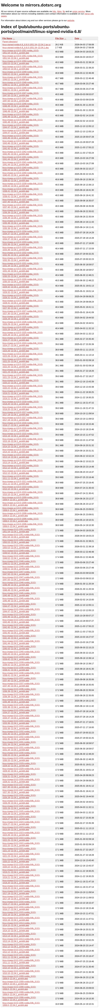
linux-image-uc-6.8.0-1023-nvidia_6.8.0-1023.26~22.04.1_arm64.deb (20, 349)
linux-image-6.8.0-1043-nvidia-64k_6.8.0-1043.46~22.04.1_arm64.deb (21, 621)
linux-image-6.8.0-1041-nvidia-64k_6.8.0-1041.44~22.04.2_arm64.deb (21, 642)
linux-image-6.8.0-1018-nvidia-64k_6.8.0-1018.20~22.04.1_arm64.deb (21, 887)
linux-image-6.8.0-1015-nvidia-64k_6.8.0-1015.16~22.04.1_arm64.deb (21, 919)
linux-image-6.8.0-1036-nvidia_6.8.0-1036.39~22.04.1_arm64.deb (19, 690)
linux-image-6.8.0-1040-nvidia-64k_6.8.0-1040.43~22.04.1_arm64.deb (21, 653)
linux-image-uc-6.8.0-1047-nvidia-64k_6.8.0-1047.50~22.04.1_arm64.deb (22, 99)
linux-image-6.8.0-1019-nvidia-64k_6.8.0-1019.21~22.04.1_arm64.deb (21, 876)
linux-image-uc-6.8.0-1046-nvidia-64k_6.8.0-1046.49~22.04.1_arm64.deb (22, 110)
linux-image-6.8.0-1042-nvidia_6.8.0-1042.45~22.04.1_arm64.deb (19, 626)
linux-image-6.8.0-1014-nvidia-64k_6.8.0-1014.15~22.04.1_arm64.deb (21, 929)
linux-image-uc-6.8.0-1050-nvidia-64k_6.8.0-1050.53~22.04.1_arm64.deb (22, 67)
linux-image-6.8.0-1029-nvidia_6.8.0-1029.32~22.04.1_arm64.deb (19, 764)
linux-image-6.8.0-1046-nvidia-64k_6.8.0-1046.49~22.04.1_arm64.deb (21, 589)
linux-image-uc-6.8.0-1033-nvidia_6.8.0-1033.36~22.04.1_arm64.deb (20, 243)
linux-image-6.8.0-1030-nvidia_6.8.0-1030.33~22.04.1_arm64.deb (19, 754)
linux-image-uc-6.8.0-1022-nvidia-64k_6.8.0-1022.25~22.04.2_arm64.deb (22, 365)
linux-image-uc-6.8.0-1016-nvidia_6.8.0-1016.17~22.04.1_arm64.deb (20, 424)
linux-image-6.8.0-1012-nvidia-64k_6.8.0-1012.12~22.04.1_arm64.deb (21, 951)
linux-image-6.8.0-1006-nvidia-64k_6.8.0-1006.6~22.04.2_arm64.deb (21, 1004)
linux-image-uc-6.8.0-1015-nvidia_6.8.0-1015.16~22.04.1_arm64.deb (20, 435)
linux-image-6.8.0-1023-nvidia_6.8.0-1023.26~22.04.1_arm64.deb (19, 828)
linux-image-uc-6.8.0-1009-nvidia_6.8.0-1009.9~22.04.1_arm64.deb (20, 498)
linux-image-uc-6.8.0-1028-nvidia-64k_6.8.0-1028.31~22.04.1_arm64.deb (22, 302)
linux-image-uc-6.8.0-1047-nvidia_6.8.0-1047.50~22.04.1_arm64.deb (20, 94)
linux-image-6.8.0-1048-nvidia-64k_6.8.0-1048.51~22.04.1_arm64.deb (21, 567)
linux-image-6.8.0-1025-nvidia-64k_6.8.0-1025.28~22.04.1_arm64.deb (21, 812)
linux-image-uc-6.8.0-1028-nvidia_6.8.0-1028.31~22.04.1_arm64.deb (20, 296)
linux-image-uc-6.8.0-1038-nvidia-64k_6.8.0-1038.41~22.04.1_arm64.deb (22, 195)
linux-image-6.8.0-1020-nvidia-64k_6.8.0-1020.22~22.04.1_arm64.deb (21, 865)
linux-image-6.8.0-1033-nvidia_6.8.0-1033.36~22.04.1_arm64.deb (19, 722)
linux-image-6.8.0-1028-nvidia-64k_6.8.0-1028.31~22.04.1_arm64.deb (21, 780)
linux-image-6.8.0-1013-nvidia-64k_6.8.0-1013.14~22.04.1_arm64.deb (21, 940)
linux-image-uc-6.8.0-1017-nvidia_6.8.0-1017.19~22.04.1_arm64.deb (20, 413)
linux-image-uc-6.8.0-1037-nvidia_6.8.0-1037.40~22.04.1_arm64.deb (20, 200)
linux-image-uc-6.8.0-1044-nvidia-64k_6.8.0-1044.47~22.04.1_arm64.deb (22, 131)
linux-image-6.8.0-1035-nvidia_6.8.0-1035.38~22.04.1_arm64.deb (19, 701)
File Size (59, 38)
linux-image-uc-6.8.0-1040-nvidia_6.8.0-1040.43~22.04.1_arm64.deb (20, 168)
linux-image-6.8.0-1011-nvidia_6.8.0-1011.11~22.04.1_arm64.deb (19, 956)
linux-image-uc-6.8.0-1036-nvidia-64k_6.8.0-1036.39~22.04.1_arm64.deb (22, 216)
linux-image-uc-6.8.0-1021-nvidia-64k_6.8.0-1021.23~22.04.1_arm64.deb (22, 376)
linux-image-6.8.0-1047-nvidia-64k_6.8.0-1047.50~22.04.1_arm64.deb (21, 578)
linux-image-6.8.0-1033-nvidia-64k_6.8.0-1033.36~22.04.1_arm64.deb (21, 727)
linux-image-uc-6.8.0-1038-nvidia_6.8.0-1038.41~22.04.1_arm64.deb (20, 190)
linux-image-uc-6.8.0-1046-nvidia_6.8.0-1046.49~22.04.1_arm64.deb (20, 105)
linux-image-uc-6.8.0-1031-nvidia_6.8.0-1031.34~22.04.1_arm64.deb (20, 264)
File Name (7, 38)
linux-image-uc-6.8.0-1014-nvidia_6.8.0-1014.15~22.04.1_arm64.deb (20, 445)
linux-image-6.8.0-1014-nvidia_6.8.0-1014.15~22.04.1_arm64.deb (19, 924)
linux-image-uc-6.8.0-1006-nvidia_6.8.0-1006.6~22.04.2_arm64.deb (20, 520)
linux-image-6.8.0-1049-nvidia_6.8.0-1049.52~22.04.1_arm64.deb (19, 552)
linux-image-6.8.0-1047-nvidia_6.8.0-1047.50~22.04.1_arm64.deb (19, 573)
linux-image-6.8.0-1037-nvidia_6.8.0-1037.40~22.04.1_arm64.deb (19, 679)
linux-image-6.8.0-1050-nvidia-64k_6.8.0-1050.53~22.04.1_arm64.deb (21, 546)
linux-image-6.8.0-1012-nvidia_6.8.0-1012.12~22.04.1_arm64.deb (19, 945)
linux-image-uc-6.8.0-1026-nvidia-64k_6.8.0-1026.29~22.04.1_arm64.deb (22, 323)
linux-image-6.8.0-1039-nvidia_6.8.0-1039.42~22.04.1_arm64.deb (19, 658)
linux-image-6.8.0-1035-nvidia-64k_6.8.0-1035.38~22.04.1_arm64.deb (21, 706)
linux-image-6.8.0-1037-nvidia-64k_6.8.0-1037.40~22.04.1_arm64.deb (21, 685)
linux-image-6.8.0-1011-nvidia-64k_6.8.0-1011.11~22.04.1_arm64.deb (21, 961)
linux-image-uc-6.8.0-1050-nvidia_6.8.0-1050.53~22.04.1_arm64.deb (20, 62)
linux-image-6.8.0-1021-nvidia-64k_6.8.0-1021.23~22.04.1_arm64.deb (21, 855)
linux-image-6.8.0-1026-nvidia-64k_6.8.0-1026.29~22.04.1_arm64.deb (21, 802)
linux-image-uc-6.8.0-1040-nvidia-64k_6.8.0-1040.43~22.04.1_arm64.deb (22, 174)
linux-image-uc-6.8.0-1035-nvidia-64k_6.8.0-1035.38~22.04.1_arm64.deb (22, 227)
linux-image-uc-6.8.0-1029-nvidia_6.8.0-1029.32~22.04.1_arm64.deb (20, 286)
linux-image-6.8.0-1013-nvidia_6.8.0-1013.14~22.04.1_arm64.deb (19, 935)
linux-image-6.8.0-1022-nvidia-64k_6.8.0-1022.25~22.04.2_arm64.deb (21, 844)
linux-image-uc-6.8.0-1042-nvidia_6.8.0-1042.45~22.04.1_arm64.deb (20, 147)
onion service (78, 11)
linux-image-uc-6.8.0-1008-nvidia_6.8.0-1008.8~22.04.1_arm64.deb (20, 509)
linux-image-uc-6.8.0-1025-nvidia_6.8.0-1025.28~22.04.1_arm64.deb (20, 328)
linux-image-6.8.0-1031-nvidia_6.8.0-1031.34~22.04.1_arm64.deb (19, 743)
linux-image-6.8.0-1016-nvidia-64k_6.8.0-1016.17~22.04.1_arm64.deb (21, 908)
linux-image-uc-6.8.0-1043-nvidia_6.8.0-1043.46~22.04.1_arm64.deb (20, 137)
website (70, 20)
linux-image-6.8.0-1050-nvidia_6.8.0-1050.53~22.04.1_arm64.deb (19, 541)
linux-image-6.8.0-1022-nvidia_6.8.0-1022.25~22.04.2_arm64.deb (19, 839)
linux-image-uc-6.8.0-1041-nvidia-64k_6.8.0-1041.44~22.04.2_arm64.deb (22, 163)
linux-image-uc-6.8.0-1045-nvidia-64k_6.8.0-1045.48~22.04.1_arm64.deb (22, 121)
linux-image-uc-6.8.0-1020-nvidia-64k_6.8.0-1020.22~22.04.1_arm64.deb (22, 387)
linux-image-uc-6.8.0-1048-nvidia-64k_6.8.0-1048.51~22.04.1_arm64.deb (22, 89)
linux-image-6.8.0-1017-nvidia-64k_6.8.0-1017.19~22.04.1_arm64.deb (21, 897)
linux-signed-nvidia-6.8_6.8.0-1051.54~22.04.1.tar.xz (26, 45)
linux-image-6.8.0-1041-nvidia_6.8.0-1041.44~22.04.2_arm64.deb (19, 637)
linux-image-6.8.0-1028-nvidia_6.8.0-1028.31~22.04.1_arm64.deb (19, 775)
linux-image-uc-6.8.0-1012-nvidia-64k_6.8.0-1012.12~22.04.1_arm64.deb (22, 472)
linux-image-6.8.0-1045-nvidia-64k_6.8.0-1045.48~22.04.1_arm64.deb (21, 599)
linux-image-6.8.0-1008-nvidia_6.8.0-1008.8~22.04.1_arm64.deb (19, 988)
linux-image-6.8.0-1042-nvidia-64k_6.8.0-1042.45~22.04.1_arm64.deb (21, 631)
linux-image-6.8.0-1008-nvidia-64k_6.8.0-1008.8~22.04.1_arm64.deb (21, 993)
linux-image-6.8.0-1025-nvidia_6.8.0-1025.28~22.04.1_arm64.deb (19, 807)
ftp (64, 11)
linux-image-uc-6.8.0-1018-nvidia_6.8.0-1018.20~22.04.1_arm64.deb (20, 403)
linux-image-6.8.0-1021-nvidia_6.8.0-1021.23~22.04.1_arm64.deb (19, 849)
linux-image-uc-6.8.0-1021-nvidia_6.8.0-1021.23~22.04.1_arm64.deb (20, 371)
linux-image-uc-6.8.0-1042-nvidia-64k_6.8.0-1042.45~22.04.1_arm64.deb (22, 153)
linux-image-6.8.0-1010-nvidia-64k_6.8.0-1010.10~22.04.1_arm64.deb (21, 972)
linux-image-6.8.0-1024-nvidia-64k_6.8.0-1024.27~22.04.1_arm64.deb (21, 823)
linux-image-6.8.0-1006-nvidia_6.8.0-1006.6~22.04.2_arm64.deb (19, 998)
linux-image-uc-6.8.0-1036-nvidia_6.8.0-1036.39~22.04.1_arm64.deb (20, 211)
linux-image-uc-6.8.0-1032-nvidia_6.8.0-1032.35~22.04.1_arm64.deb (20, 254)
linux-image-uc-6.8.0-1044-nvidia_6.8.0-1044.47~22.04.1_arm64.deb (20, 126)
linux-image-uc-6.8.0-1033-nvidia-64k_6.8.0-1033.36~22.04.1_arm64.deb (22, 248)
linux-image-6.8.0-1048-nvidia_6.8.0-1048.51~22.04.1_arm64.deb (19, 562)
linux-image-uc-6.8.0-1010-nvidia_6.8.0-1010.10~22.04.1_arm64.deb (20, 488)
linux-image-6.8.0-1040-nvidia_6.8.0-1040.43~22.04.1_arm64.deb (19, 647)
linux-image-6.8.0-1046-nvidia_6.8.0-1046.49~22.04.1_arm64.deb (19, 583)
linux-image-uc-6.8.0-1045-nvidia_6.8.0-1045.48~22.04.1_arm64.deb (20, 115)
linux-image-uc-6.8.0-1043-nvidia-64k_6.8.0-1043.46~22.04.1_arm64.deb (22, 142)
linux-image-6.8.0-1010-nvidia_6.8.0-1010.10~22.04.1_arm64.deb (19, 966)
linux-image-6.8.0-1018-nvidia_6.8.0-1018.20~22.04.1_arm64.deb (19, 881)
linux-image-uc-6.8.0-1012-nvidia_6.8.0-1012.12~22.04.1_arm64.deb (20, 466)
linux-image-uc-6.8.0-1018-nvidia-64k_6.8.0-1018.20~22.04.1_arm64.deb (22, 408)
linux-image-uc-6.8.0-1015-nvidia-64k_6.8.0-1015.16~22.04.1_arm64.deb (22, 440)
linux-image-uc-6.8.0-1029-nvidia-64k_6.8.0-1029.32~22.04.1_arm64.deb (22, 291)
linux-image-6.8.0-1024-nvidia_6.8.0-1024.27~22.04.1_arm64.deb (19, 818)
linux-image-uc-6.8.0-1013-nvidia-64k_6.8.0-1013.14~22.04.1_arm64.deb (22, 461)
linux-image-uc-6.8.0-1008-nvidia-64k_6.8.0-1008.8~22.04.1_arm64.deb (22, 514)
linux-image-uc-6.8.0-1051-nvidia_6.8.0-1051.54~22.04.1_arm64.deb (20, 51)
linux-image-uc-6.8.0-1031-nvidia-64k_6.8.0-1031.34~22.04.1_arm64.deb (22, 270)
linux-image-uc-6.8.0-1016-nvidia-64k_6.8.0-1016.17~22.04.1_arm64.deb (22, 429)
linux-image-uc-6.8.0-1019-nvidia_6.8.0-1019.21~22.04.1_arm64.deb (20, 392)
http (54, 11)
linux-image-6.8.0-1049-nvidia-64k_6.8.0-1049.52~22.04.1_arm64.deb (21, 557)
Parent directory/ (10, 42)
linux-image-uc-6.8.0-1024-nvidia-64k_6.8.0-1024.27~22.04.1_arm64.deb (22, 344)
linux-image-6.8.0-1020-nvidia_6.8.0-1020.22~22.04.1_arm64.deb (19, 860)
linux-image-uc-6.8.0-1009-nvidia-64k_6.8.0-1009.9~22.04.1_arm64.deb (22, 504)
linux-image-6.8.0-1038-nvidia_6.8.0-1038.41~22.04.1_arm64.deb (19, 669)
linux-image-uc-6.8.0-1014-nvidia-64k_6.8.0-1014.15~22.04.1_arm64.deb (22, 450)
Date (77, 38)
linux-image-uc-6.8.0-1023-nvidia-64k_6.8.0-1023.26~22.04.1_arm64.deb (22, 355)
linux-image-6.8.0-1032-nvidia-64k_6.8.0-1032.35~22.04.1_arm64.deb (21, 738)
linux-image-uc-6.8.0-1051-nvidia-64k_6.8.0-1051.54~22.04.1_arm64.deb (22, 57)
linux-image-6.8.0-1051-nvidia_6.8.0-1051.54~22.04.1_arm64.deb (19, 530)
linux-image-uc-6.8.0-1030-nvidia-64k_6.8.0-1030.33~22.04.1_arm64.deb (22, 280)
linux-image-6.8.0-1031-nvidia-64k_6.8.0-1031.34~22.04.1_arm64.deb (21, 748)
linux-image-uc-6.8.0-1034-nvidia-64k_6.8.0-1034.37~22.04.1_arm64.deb (22, 238)
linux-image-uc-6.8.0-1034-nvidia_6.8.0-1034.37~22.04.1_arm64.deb (20, 232)
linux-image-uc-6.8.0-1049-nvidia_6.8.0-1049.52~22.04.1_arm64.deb (20, 73)
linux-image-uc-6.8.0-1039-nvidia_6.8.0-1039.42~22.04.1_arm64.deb (20, 179)
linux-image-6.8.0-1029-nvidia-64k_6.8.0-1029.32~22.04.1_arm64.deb (21, 770)
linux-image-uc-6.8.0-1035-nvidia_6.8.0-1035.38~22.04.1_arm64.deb (20, 222)
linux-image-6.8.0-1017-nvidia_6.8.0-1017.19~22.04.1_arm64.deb (19, 892)
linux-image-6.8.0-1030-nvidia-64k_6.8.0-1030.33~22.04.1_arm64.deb (21, 759)
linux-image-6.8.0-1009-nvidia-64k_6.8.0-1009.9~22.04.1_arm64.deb (21, 982)
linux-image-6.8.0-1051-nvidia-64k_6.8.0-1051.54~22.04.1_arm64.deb (21, 536)
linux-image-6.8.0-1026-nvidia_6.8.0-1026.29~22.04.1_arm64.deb (19, 796)
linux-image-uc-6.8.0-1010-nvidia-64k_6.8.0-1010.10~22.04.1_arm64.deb (22, 493)
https (59, 11)
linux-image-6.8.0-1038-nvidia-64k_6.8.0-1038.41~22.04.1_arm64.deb (21, 674)
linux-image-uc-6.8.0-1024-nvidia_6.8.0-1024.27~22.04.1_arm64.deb (20, 339)
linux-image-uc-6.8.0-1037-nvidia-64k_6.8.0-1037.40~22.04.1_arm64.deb (22, 206)
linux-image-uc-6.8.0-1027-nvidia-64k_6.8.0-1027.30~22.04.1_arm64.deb (22, 312)
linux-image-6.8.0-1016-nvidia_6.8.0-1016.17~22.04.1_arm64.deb (19, 903)
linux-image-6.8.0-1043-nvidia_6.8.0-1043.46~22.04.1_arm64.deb (19, 615)
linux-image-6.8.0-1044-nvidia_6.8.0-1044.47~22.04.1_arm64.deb (19, 605)
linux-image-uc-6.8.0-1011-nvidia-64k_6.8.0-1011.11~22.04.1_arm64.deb (22, 482)
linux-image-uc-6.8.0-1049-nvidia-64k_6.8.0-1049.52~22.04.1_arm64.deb (22, 78)
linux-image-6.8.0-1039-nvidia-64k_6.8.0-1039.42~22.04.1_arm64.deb (21, 663)
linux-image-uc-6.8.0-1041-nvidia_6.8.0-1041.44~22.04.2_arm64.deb (20, 158)
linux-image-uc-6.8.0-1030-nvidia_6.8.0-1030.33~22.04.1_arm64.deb (20, 275)
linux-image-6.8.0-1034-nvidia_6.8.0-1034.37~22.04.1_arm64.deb (19, 711)
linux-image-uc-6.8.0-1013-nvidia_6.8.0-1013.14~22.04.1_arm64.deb (20, 456)
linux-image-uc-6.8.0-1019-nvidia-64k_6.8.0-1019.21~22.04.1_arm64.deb (22, 397)
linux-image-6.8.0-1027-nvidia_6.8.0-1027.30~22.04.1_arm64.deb (19, 786)
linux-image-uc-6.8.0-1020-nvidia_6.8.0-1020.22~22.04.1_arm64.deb (20, 381)
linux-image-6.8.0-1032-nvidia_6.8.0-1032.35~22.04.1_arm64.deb (19, 732)
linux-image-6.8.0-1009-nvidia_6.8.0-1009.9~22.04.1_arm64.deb (19, 977)
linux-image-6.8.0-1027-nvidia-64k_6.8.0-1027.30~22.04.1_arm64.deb (21, 791)
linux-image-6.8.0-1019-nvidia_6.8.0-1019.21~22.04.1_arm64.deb (19, 871)
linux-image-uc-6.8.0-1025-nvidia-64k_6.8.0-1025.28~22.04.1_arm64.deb (22, 333)
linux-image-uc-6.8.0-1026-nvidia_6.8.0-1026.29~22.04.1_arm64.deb (20, 317)
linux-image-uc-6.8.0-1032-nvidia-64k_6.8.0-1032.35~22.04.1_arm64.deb (22, 259)
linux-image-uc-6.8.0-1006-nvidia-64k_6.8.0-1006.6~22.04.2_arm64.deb (22, 525)
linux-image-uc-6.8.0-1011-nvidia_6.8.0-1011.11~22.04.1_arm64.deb (20, 477)
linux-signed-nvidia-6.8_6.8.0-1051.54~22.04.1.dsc (25, 47)
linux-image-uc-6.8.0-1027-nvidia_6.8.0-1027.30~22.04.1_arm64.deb (20, 307)
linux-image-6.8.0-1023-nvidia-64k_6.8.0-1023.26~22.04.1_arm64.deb (21, 834)
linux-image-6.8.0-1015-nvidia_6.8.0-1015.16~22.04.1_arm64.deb (19, 913)
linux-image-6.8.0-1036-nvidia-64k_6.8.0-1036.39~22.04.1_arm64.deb (21, 695)
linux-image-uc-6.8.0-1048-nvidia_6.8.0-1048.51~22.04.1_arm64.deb (20, 83)
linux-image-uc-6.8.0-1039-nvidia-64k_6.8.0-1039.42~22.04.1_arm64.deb (22, 185)
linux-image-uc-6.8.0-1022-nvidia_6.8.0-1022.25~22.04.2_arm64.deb (20, 360)
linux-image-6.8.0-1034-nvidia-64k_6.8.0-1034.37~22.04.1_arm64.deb (21, 717)
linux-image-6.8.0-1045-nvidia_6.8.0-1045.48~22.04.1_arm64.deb (19, 594)
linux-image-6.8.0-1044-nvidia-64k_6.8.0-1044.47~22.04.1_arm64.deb (21, 610)
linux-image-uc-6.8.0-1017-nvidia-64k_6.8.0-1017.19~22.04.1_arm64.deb (22, 419)
